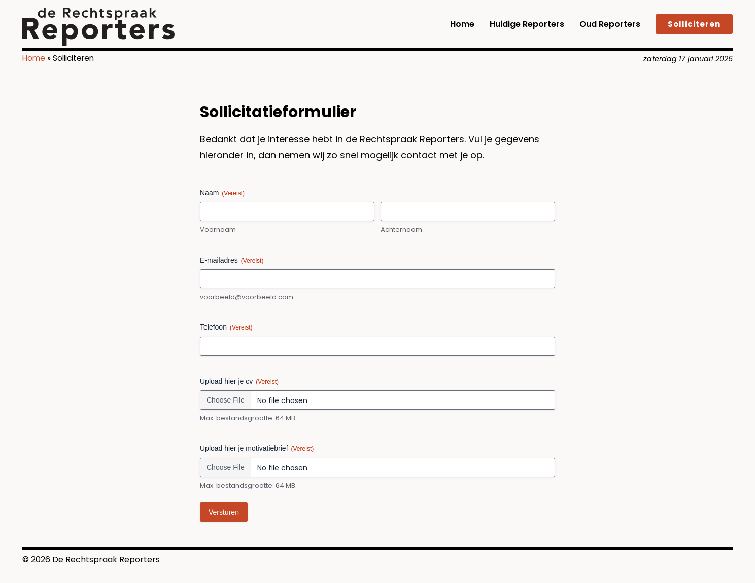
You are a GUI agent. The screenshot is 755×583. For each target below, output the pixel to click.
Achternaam (401, 229)
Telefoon (226, 327)
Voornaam (218, 229)
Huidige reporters (527, 24)
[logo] (98, 27)
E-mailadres (231, 260)
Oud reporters (609, 24)
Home (462, 24)
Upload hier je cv (239, 381)
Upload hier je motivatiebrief (257, 448)
